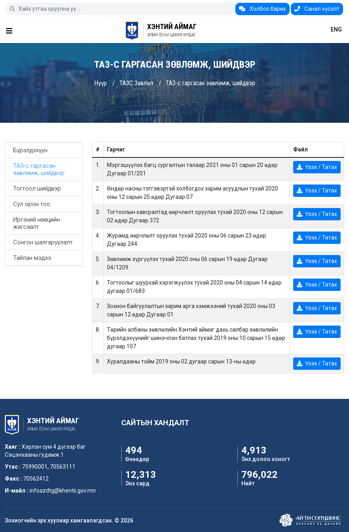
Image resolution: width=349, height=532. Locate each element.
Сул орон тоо (31, 204)
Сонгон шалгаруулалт (43, 242)
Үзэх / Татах (317, 167)
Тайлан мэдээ (32, 257)
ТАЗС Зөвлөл (136, 83)
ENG (336, 29)
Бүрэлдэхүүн (30, 150)
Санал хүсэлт (316, 9)
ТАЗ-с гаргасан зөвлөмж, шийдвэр (210, 83)
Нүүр (100, 83)
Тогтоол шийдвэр (37, 188)
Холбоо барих (262, 9)
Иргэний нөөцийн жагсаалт (36, 223)
